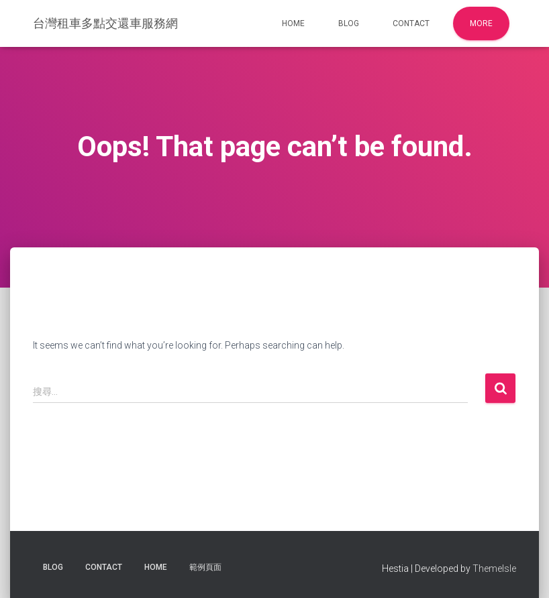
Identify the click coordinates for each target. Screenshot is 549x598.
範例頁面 (205, 567)
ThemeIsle (494, 568)
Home (293, 23)
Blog (348, 23)
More (481, 23)
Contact (411, 23)
